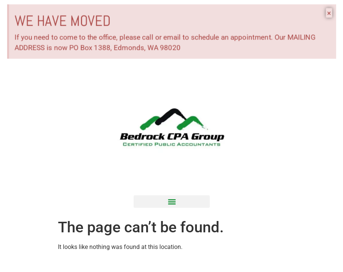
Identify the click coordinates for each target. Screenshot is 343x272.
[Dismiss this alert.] (334, 12)
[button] (172, 201)
